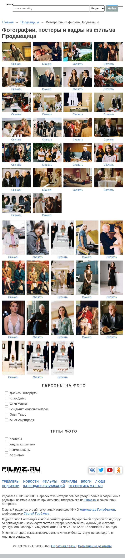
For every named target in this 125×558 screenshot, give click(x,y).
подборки (10, 486)
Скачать (16, 63)
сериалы (69, 481)
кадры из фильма (22, 444)
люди (100, 481)
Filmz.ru (90, 500)
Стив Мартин (19, 403)
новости (31, 481)
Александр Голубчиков (97, 509)
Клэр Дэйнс (18, 398)
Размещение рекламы (95, 546)
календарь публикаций (44, 486)
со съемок (17, 455)
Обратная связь (63, 546)
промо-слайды (20, 449)
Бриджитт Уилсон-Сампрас (29, 409)
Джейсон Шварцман (24, 393)
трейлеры (10, 481)
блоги (86, 481)
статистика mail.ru (86, 486)
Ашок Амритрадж (22, 420)
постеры (16, 439)
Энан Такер (18, 414)
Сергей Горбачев (36, 513)
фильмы (49, 481)
